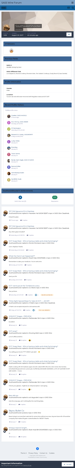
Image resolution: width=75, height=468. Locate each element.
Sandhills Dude (16, 179)
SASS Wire (50, 243)
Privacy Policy (33, 453)
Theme (24, 453)
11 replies (28, 265)
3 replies (23, 220)
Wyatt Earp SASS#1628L (37, 258)
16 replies (22, 340)
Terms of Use (27, 465)
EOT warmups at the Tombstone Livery (24, 286)
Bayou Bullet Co (16, 411)
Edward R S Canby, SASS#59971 (22, 134)
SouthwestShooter (15, 213)
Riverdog (14, 147)
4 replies (29, 295)
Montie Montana (34, 243)
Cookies (51, 453)
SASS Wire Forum (11, 2)
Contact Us (43, 453)
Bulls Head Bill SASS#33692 (38, 430)
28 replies (22, 436)
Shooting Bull (33, 333)
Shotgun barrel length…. (18, 428)
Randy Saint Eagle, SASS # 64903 (22, 160)
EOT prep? (13, 331)
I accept (67, 464)
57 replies (23, 325)
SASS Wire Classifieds (61, 213)
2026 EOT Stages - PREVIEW (20, 316)
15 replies (30, 250)
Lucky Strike (15, 141)
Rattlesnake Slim (34, 318)
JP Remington (16, 128)
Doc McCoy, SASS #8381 (19, 122)
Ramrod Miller (16, 166)
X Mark (31, 303)
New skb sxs (13, 395)
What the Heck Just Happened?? (22, 256)
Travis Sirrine (15, 153)
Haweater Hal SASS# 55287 (38, 213)
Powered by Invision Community (37, 457)
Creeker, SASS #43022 (19, 115)
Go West (32, 288)
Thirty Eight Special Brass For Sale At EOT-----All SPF (29, 301)
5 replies (26, 310)
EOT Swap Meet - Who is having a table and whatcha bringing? (33, 241)
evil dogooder (33, 397)
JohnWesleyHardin (17, 172)
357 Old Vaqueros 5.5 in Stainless (21, 211)
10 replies (22, 422)
